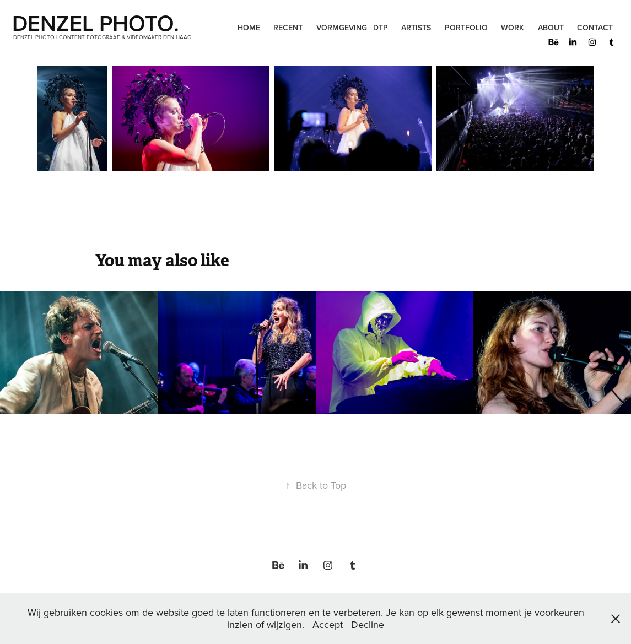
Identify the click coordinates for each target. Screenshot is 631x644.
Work (512, 27)
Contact (595, 27)
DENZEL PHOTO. (98, 23)
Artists (416, 27)
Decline (367, 624)
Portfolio (466, 27)
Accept (327, 624)
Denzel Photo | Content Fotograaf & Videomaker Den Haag (102, 37)
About (551, 27)
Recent (288, 27)
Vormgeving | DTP (352, 27)
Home (249, 27)
